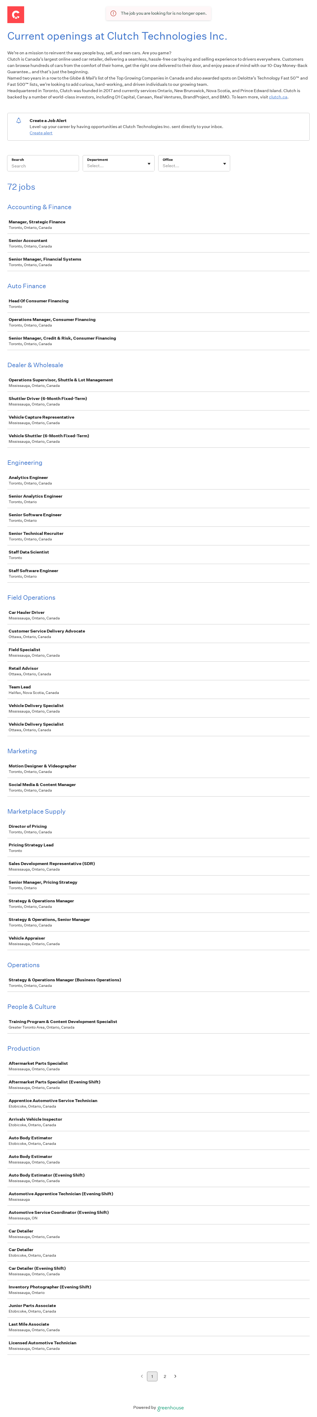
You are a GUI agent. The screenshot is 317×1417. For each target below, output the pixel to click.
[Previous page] (142, 1376)
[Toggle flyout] (149, 164)
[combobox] (87, 166)
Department (97, 159)
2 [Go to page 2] (165, 1376)
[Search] (43, 166)
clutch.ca (278, 96)
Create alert (41, 132)
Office (168, 159)
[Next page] (175, 1376)
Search (18, 159)
